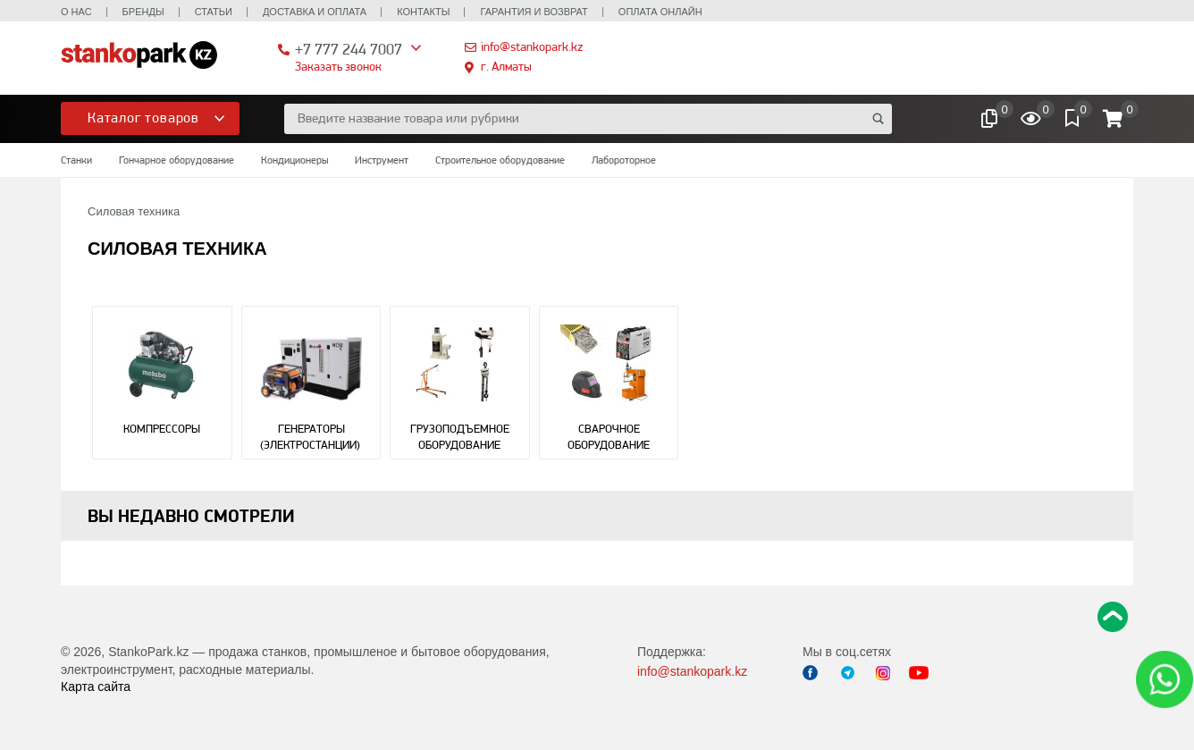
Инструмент (381, 160)
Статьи (213, 11)
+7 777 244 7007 (348, 48)
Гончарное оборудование (176, 160)
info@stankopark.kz (532, 46)
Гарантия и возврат (533, 11)
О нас (76, 11)
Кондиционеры (294, 160)
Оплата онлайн (660, 11)
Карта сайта (95, 686)
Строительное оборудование (500, 160)
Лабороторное (624, 160)
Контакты (423, 11)
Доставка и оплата (314, 11)
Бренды (143, 11)
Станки (76, 160)
